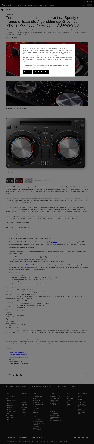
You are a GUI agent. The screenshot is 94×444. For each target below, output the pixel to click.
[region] (47, 60)
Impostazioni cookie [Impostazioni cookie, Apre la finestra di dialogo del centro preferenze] (65, 71)
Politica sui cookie (40, 67)
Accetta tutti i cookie (41, 71)
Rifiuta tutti (27, 71)
